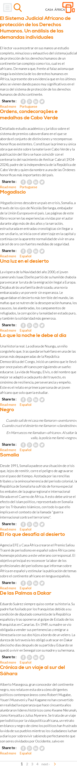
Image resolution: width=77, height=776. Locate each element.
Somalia (9, 455)
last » (54, 764)
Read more (8, 106)
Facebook (23, 101)
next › (45, 764)
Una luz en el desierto (24, 261)
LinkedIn (35, 101)
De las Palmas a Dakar (25, 593)
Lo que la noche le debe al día (33, 335)
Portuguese (28, 106)
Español (25, 256)
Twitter (42, 101)
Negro (7, 410)
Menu (7, 7)
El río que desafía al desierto (32, 534)
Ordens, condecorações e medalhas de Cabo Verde (29, 114)
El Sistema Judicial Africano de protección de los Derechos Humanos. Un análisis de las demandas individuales (35, 27)
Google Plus (29, 101)
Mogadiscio (13, 192)
